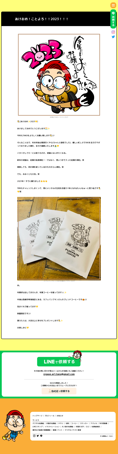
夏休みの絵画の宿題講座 (41, 430)
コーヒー (74, 423)
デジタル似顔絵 (38, 423)
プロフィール (49, 416)
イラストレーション (52, 426)
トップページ (37, 416)
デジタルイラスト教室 (73, 430)
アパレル (93, 423)
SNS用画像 (103, 423)
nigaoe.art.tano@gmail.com (59, 374)
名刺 (67, 423)
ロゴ (87, 426)
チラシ (60, 423)
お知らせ (60, 416)
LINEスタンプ (38, 426)
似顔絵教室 (96, 426)
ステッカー (84, 423)
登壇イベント (57, 430)
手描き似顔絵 (51, 423)
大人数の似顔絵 (67, 426)
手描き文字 (80, 426)
